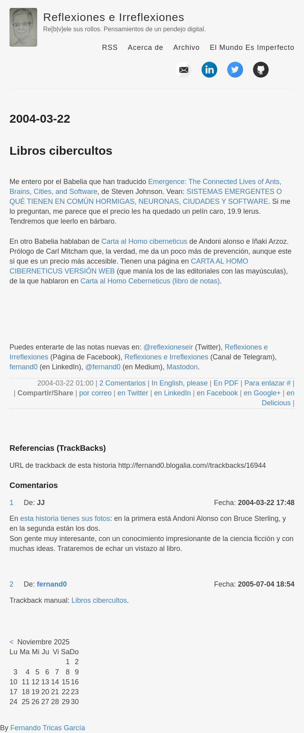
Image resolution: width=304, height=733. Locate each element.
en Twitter (133, 393)
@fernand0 (102, 367)
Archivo (186, 47)
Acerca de (145, 47)
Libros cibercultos (61, 150)
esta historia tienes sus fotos (65, 518)
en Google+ (262, 393)
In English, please (180, 383)
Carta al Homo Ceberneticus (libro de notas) (150, 281)
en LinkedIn (172, 393)
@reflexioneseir (168, 347)
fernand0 (24, 367)
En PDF (226, 383)
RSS (110, 47)
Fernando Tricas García (47, 728)
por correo (94, 393)
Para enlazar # (267, 383)
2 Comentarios (123, 383)
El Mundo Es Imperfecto (252, 47)
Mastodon (182, 367)
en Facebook (216, 393)
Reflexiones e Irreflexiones (113, 17)
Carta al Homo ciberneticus (144, 241)
